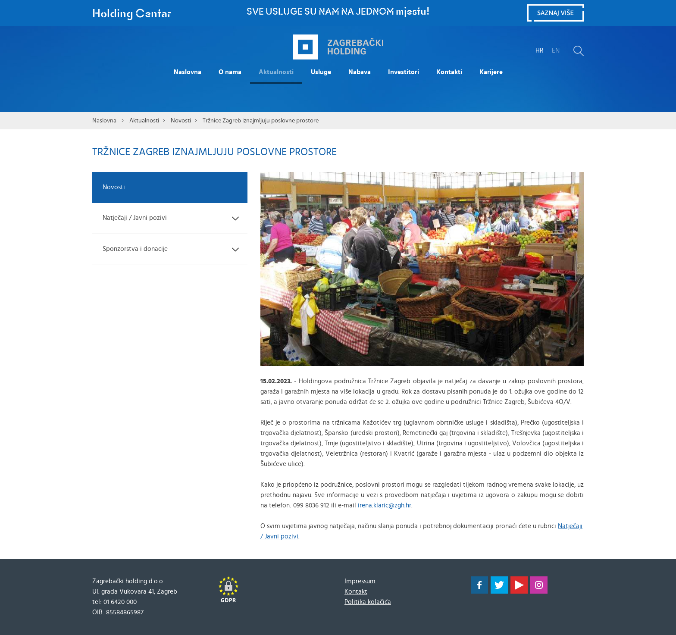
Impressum (360, 581)
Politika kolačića (367, 602)
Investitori (403, 72)
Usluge (321, 72)
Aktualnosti (276, 72)
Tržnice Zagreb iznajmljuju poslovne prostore (261, 121)
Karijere (491, 72)
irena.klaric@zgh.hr (384, 505)
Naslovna (187, 72)
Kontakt (355, 591)
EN (556, 50)
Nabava (359, 72)
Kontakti (449, 72)
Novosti (181, 121)
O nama (230, 72)
